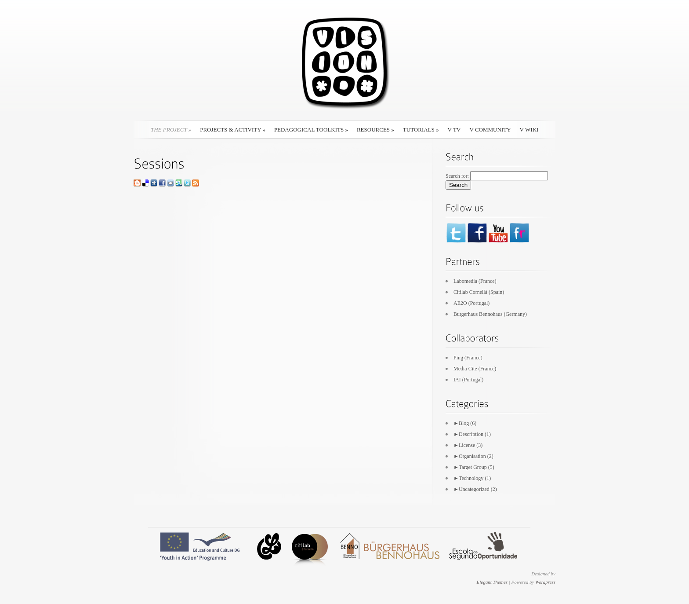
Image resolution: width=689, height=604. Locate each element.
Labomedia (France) (475, 281)
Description (471, 434)
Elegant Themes (492, 582)
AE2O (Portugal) (471, 303)
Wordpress (545, 582)
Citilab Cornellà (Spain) (478, 292)
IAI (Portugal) (468, 380)
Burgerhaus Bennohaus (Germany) (490, 314)
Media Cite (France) (474, 369)
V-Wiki (529, 129)
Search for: (457, 176)
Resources (375, 129)
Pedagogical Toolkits (311, 129)
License (467, 445)
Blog (464, 423)
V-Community (490, 129)
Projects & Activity (232, 129)
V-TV (454, 129)
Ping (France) (467, 358)
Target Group (473, 467)
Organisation (472, 456)
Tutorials (421, 129)
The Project (171, 129)
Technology (471, 478)
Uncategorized (474, 489)
